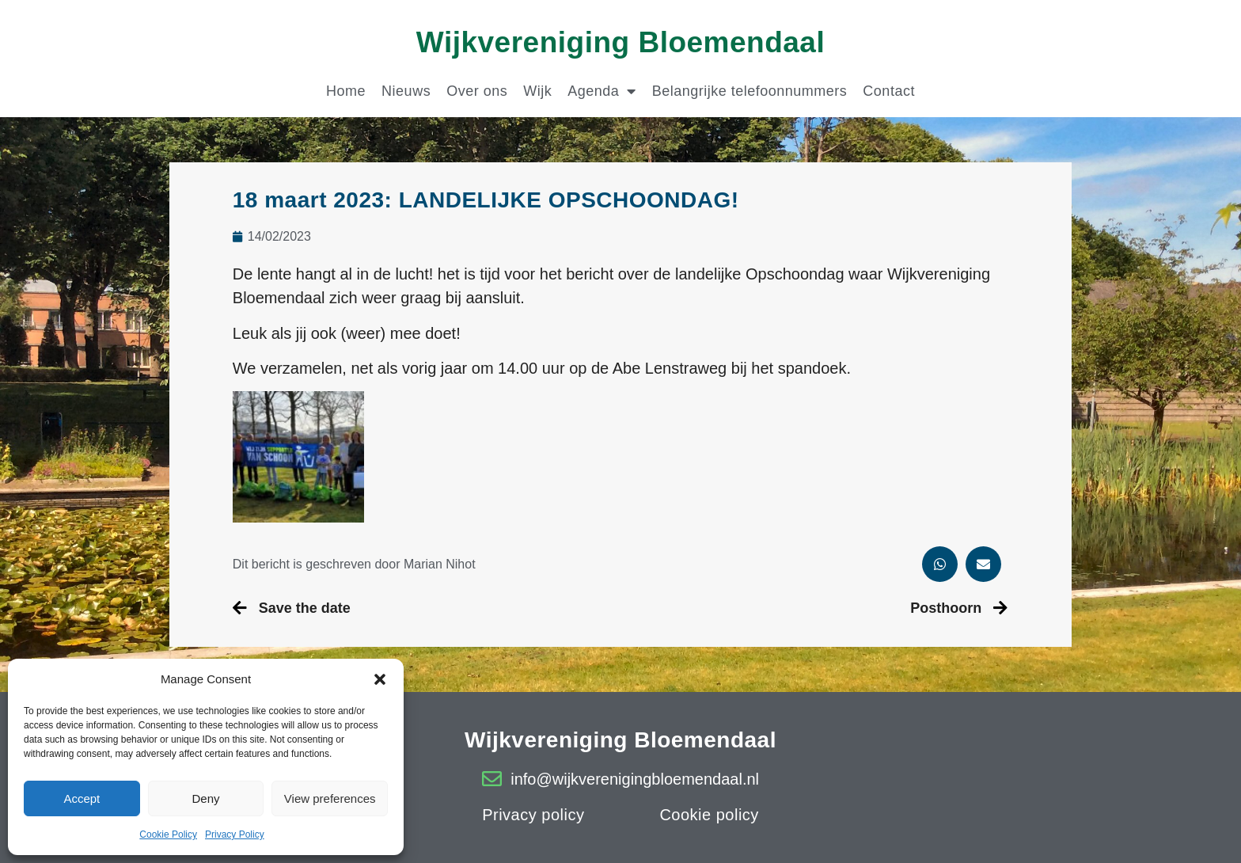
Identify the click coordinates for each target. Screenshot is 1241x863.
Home (346, 91)
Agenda (601, 91)
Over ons (476, 91)
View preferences (330, 798)
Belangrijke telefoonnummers (750, 91)
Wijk (537, 91)
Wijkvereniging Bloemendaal (620, 42)
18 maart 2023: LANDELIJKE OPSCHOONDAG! (486, 200)
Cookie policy (708, 814)
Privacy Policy (234, 834)
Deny (205, 798)
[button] (380, 679)
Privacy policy (533, 814)
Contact (889, 91)
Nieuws (406, 91)
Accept (81, 798)
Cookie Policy (168, 834)
